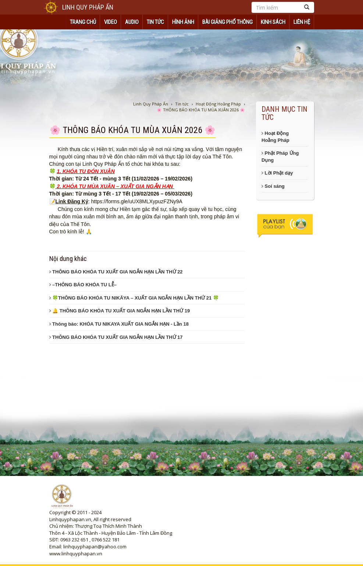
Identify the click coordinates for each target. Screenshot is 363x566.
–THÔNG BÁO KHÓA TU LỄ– (83, 284)
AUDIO (132, 22)
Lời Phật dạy (277, 173)
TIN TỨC (155, 22)
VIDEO (110, 22)
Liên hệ (301, 22)
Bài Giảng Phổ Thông (227, 22)
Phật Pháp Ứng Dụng (280, 156)
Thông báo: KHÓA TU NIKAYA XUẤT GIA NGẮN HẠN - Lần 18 (119, 324)
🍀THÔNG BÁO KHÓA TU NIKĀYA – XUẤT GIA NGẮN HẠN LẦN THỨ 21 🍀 (134, 298)
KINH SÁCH (273, 22)
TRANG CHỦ (83, 22)
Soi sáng (273, 186)
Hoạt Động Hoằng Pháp (275, 136)
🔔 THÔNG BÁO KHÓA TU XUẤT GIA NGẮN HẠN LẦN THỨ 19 (119, 311)
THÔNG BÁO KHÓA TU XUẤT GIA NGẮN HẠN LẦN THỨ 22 (116, 272)
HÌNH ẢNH (183, 22)
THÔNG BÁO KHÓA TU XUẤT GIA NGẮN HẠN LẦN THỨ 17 (116, 337)
